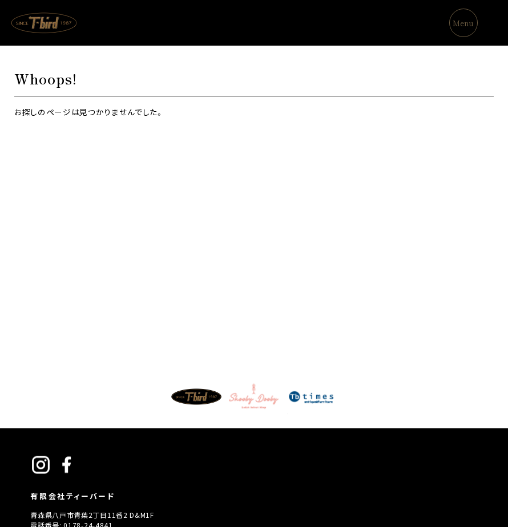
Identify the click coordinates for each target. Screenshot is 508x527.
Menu (463, 23)
